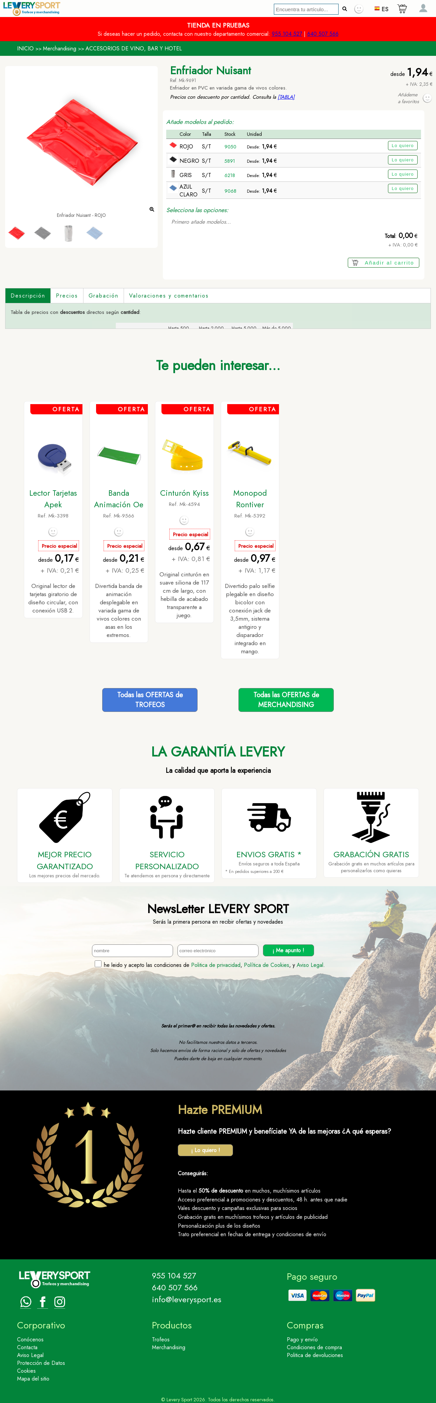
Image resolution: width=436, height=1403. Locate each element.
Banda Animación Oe (118, 498)
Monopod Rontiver (250, 498)
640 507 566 (323, 34)
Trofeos (161, 1339)
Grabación (104, 296)
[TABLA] (286, 97)
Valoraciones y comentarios (169, 296)
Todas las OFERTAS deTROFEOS (150, 700)
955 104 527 (287, 34)
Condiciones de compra (314, 1347)
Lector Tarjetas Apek (53, 498)
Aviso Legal (310, 965)
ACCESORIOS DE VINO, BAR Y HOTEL (133, 48)
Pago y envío (302, 1339)
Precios (67, 296)
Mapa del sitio (33, 1379)
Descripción (28, 296)
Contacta (27, 1347)
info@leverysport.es (186, 1299)
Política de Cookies (266, 965)
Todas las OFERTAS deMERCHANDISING (286, 700)
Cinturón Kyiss (184, 493)
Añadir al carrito (389, 263)
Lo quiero (403, 145)
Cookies (26, 1371)
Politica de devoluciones (315, 1355)
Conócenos (30, 1339)
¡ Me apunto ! (288, 950)
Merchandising (59, 48)
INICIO (25, 48)
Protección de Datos (41, 1363)
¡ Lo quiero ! (205, 1150)
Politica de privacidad (215, 965)
